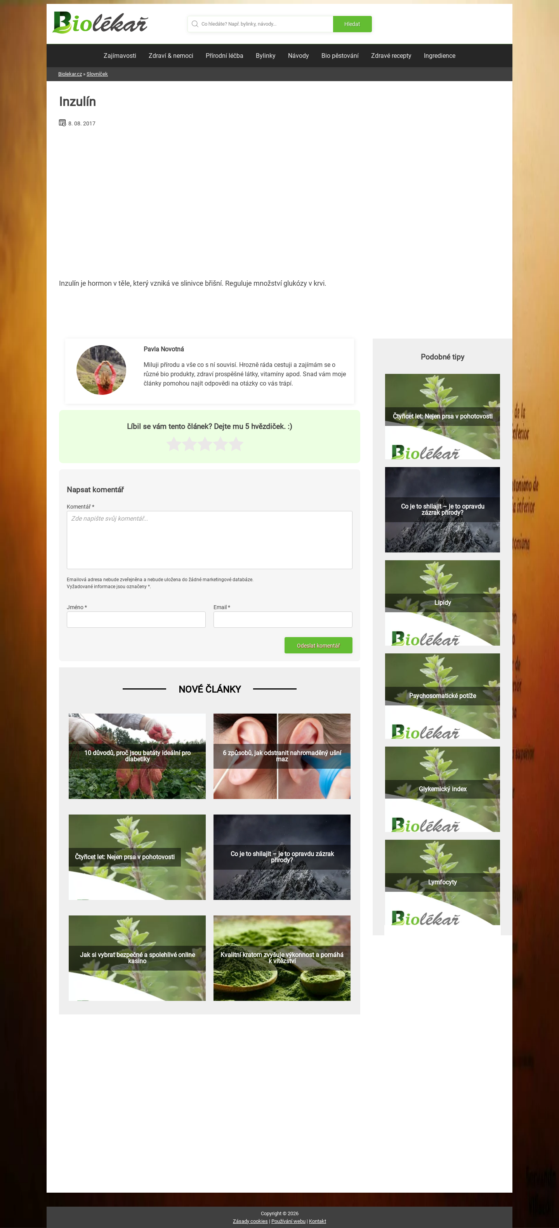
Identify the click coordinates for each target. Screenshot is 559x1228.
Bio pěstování (340, 55)
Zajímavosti (120, 55)
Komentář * (80, 507)
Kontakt (317, 1221)
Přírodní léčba (224, 55)
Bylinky (266, 55)
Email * (222, 607)
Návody (298, 55)
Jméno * (77, 607)
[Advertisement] (209, 199)
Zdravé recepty (391, 55)
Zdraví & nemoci (171, 55)
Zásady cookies (250, 1221)
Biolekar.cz (70, 74)
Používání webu (288, 1221)
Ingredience (439, 55)
